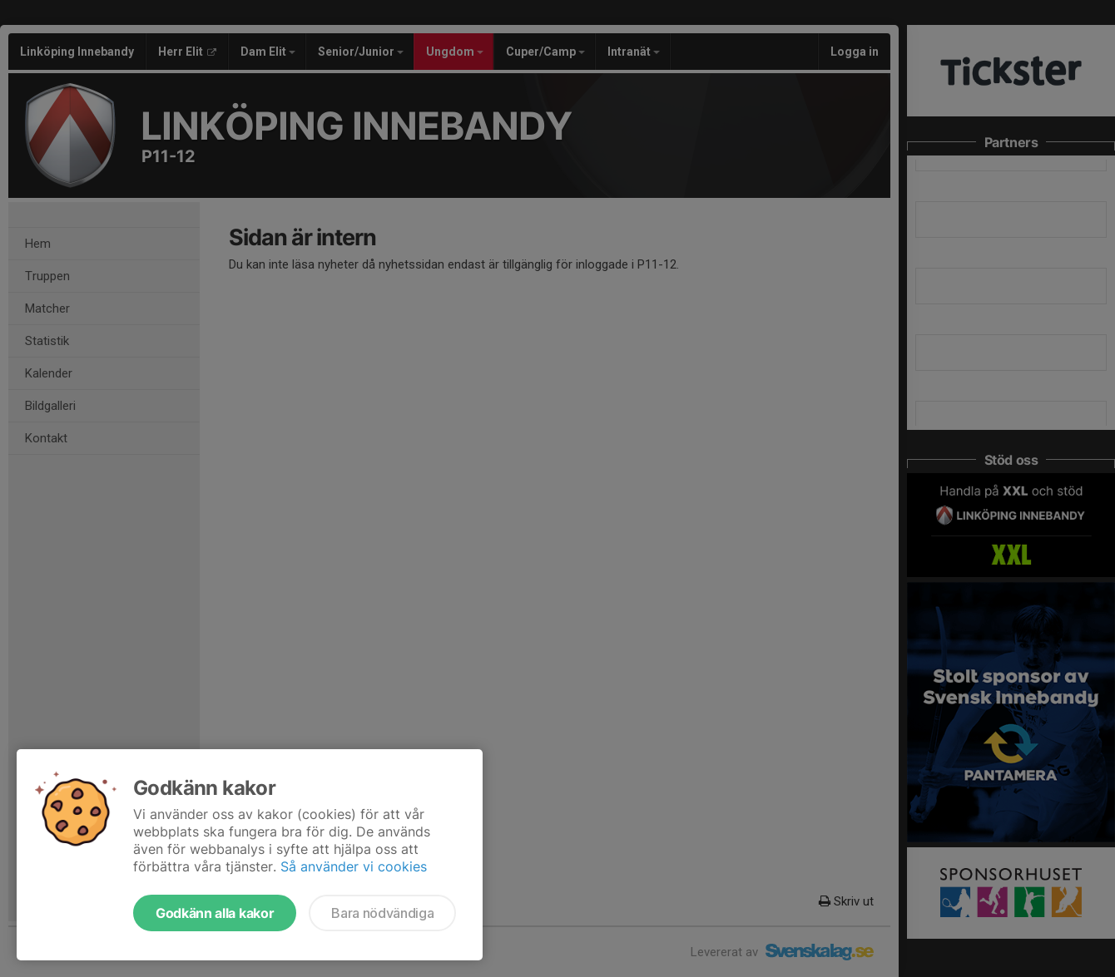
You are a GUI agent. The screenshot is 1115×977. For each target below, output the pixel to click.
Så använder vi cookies (353, 866)
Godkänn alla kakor (215, 913)
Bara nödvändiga (382, 913)
